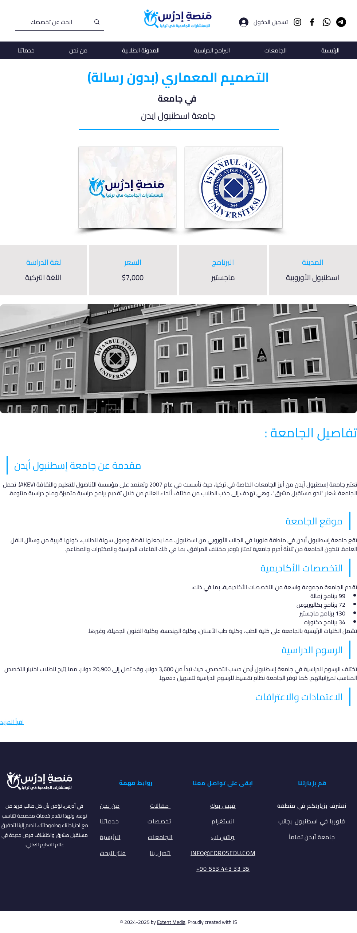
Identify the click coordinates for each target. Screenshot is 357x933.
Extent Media (171, 922)
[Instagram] (297, 22)
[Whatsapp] (327, 22)
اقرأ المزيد (12, 721)
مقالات (160, 805)
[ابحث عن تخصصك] (60, 22)
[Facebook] (312, 22)
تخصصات (160, 821)
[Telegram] (341, 22)
